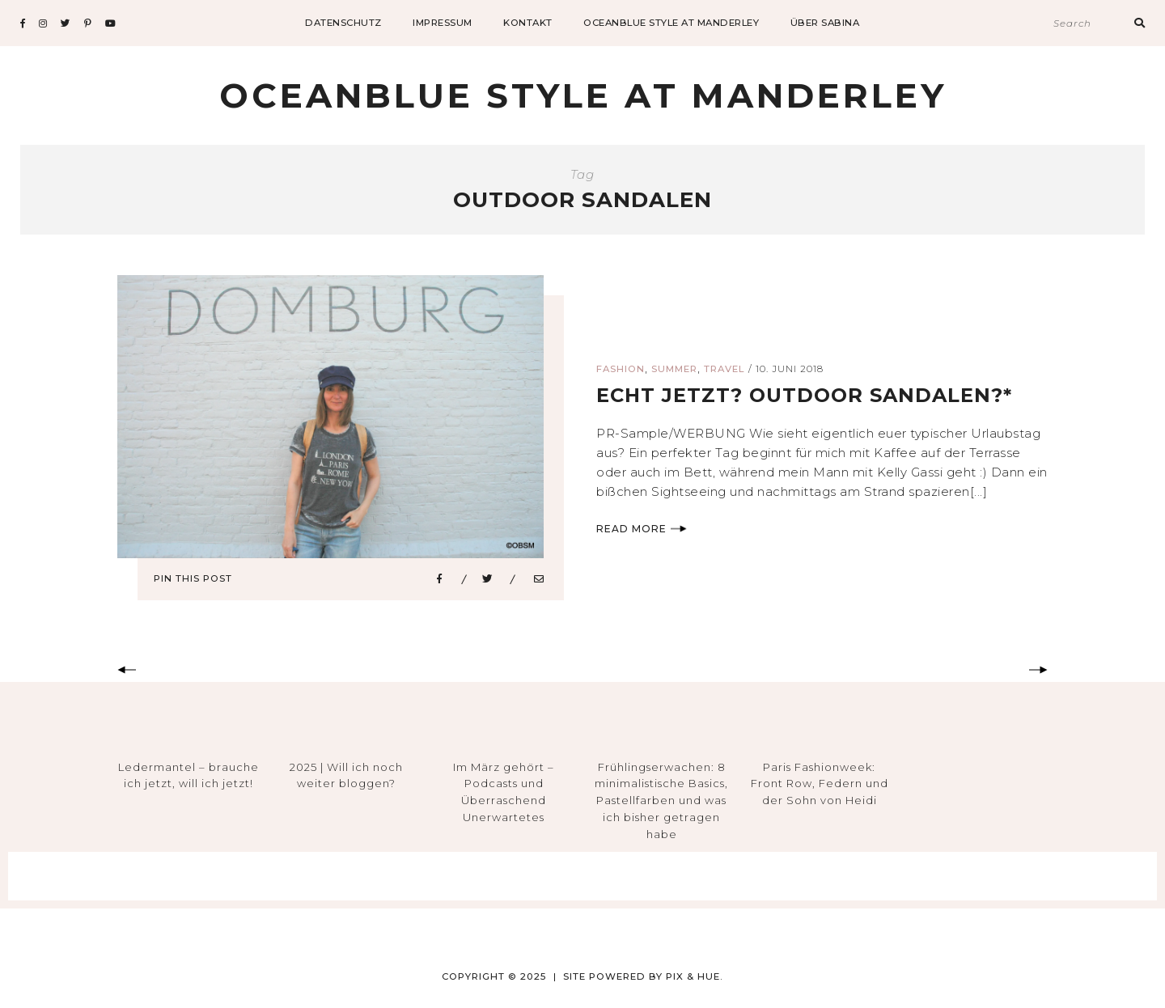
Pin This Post (193, 578)
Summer (674, 369)
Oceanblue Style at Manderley (671, 22)
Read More (641, 529)
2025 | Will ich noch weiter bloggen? (346, 775)
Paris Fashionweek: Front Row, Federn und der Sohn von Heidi (819, 783)
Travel (724, 369)
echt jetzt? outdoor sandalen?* (804, 395)
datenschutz (343, 22)
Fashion (620, 369)
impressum (442, 22)
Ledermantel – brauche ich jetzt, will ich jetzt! (188, 775)
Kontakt (528, 22)
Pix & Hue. (694, 976)
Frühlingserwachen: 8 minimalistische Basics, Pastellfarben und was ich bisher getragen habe (661, 800)
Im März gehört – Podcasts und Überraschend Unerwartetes (503, 792)
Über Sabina (825, 22)
